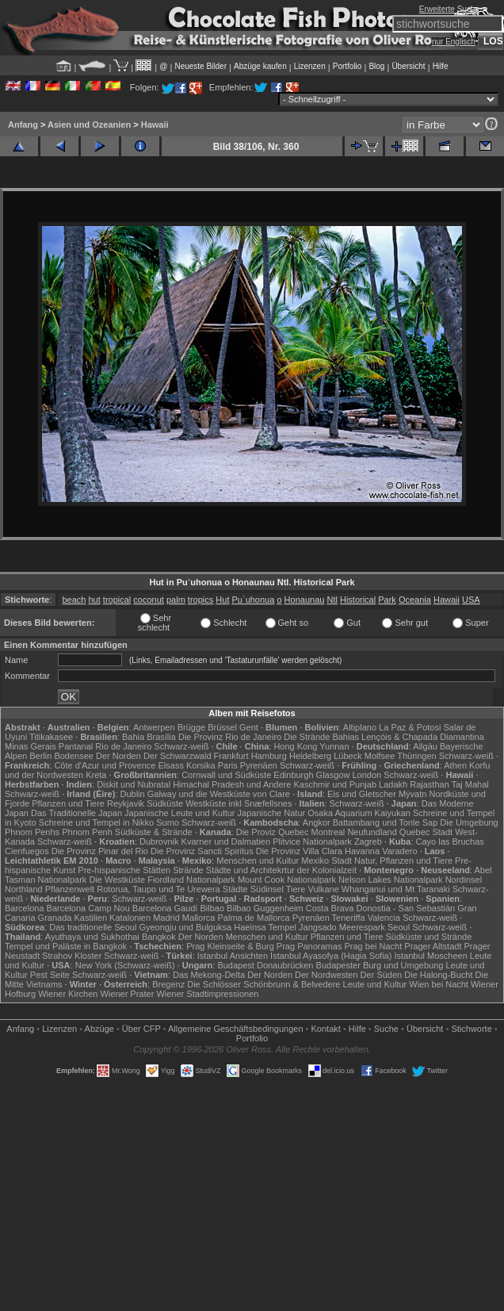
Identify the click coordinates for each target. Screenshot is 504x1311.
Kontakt (326, 1028)
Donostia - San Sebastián (405, 908)
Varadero (399, 851)
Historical (358, 599)
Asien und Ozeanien (89, 124)
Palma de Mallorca (254, 917)
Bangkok (159, 936)
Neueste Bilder (200, 66)
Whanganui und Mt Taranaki (396, 889)
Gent (248, 727)
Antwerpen (154, 727)
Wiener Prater (127, 994)
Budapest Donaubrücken (265, 965)
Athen (455, 765)
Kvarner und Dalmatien (226, 841)
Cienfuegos (27, 851)
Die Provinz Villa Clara (299, 851)
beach (74, 599)
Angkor (316, 822)
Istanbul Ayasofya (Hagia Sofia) (330, 955)
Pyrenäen (258, 765)
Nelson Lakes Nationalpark (390, 879)
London (366, 775)
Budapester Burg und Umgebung (380, 965)
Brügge (191, 727)
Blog (376, 66)
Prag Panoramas (309, 946)
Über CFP (141, 1028)
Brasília (161, 737)
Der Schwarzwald (177, 756)
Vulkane (322, 889)
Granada (55, 917)
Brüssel (222, 727)
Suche (386, 1028)
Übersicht (408, 66)
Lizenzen (310, 66)
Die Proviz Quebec (272, 832)
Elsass (171, 765)
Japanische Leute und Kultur (179, 813)
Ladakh (393, 784)
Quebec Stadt (425, 832)
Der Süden (382, 974)
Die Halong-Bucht (438, 974)
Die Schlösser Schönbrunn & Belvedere (263, 984)
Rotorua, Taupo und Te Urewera (158, 889)
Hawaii (155, 124)
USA (471, 599)
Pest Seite (50, 974)
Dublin (132, 794)
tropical (117, 599)
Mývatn (412, 794)
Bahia (133, 737)
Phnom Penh (87, 832)
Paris (228, 765)
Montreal (328, 832)
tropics (200, 599)
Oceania (415, 599)
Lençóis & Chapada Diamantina (422, 737)
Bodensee (74, 756)
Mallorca (199, 917)
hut (94, 599)
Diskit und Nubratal (133, 784)
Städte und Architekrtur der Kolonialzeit (281, 870)
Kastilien (90, 917)
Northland (24, 889)
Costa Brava (330, 908)
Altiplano (359, 727)
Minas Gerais (30, 746)
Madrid (166, 917)
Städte (235, 889)
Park (387, 599)
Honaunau (304, 599)
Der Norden (118, 756)
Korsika (201, 765)
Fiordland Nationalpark (191, 879)
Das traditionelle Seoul (92, 927)
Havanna (362, 851)
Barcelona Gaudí (165, 908)
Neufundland (371, 832)
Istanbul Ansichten (232, 955)
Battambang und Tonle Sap (385, 822)
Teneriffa (348, 917)
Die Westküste (117, 879)
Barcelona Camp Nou (88, 908)
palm (175, 599)
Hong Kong (295, 746)
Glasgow (333, 775)
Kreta (96, 775)
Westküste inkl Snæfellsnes (238, 803)
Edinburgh (293, 775)
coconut (148, 599)
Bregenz (168, 984)
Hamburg (269, 756)
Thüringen (417, 756)
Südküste (165, 803)
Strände (188, 870)
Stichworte (471, 1028)
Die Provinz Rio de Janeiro (229, 737)
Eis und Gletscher (361, 794)
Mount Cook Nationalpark (287, 879)
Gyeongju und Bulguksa (185, 927)
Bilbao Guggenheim (265, 908)
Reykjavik (125, 803)
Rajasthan (429, 784)
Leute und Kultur (375, 984)
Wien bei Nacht (438, 984)
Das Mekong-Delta (209, 974)
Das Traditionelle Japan (76, 813)
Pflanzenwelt (69, 889)
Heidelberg (310, 756)
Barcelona (24, 908)
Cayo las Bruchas (450, 841)
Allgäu (425, 746)
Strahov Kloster (71, 955)
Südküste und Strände (428, 936)
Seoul (399, 927)
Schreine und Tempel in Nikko (96, 822)
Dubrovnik (159, 841)
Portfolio (347, 66)
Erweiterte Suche (449, 9)
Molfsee (380, 756)
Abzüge (99, 1028)
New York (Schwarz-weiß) (125, 965)
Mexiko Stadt (326, 860)
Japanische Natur (272, 813)
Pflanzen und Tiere (68, 803)
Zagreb (368, 841)
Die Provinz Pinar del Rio (100, 851)
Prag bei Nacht (373, 946)
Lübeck (347, 756)
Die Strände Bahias (321, 737)
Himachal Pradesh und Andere (232, 784)
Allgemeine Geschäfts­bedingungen (236, 1028)
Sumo (167, 822)
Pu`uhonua (253, 599)
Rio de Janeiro (123, 746)
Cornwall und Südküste (226, 775)
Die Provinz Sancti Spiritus (202, 851)
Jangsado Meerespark (342, 927)
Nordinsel (463, 879)
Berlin (40, 756)
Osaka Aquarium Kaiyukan (358, 813)
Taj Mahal (470, 784)
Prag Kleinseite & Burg (230, 946)
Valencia (384, 917)
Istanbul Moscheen (430, 955)
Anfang (23, 124)
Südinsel (267, 889)
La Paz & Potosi (410, 727)
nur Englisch (453, 41)
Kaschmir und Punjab (334, 784)
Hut (222, 599)
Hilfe (441, 66)
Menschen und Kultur (257, 860)
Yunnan (334, 746)
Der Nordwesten (326, 974)
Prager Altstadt (432, 946)
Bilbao (212, 908)
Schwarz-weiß (181, 746)
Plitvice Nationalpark (312, 841)
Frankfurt (231, 756)
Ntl (331, 599)
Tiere (296, 889)
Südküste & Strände (154, 832)
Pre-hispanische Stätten (124, 870)
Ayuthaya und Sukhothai (92, 936)
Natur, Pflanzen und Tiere (403, 860)
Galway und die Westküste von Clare (218, 794)
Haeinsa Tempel (265, 927)
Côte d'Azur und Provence (104, 765)
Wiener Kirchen (67, 994)
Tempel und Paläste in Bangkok (66, 946)
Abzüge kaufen (260, 66)
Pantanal (76, 746)
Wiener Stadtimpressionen (207, 994)
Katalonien (130, 917)
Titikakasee (51, 737)
